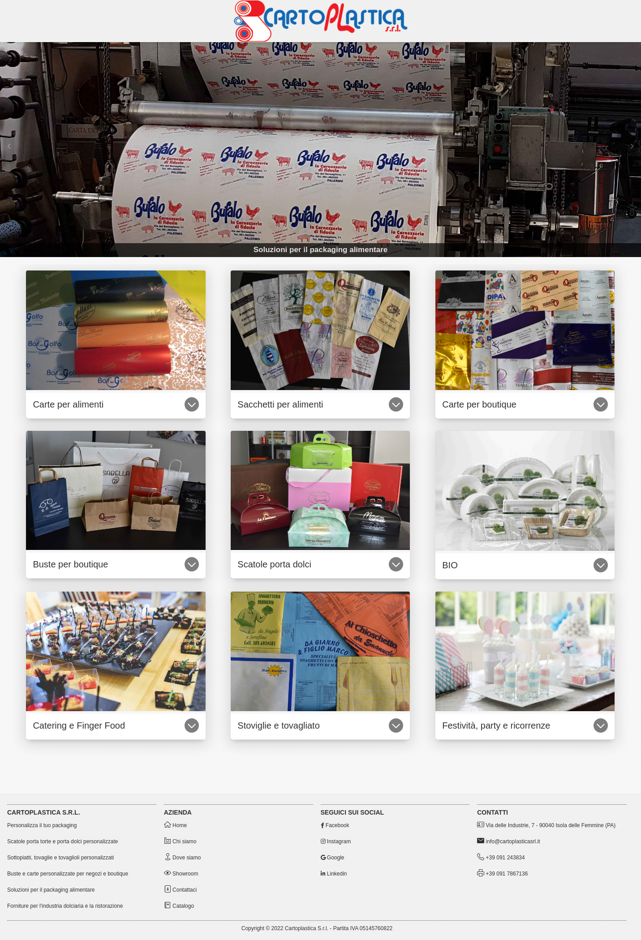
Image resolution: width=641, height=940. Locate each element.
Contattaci (180, 890)
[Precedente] (9, 149)
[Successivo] (632, 149)
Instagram (336, 841)
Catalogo (179, 906)
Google (332, 857)
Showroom (181, 874)
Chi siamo (180, 841)
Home (175, 825)
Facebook (335, 825)
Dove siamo (182, 857)
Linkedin (334, 874)
